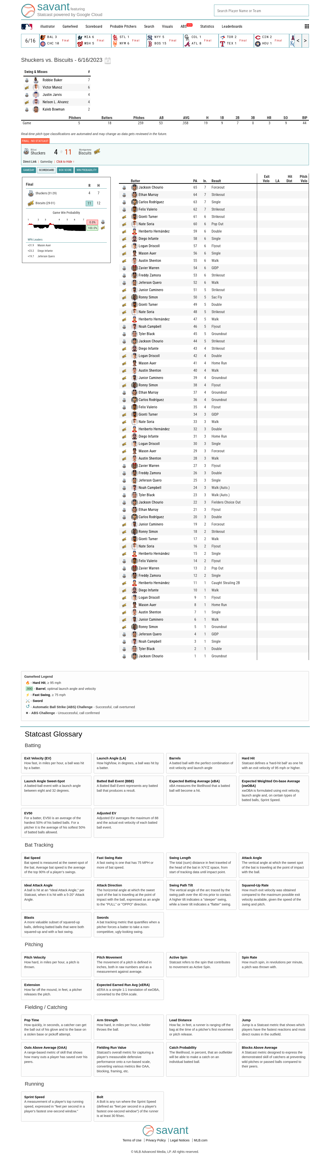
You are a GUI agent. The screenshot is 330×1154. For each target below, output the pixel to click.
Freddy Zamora (154, 275)
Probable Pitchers (123, 26)
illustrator (47, 26)
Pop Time (31, 1020)
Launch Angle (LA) (111, 758)
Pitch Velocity (35, 957)
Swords (103, 917)
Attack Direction (109, 885)
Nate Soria (151, 224)
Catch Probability (182, 1047)
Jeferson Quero (154, 282)
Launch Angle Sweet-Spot (44, 781)
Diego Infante (153, 238)
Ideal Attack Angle (38, 885)
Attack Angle (252, 858)
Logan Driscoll (153, 246)
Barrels (175, 758)
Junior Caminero (155, 290)
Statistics (207, 26)
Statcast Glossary (53, 734)
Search (149, 26)
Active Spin (178, 957)
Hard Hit (39, 683)
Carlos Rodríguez (155, 202)
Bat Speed (32, 858)
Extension (32, 985)
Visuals (167, 26)
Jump (246, 1020)
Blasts (29, 917)
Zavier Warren (153, 268)
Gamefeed (70, 26)
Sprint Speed (34, 1097)
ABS (186, 26)
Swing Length (180, 858)
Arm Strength (107, 1020)
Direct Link (30, 162)
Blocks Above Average (259, 1047)
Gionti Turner (152, 216)
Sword (38, 701)
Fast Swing (41, 695)
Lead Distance (180, 1020)
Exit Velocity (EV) (37, 758)
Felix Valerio (152, 209)
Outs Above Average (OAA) (45, 1047)
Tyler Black (151, 334)
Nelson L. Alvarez (56, 102)
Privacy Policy (156, 1140)
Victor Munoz (52, 87)
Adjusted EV (106, 813)
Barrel (41, 689)
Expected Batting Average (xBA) (194, 781)
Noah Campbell (154, 326)
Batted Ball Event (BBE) (115, 781)
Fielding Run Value (111, 1047)
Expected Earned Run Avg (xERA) (123, 985)
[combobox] (261, 10)
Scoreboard (93, 26)
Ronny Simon (152, 297)
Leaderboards (232, 26)
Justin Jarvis (52, 94)
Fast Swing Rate (109, 858)
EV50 (28, 813)
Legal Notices (180, 1140)
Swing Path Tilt (181, 885)
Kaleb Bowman (54, 109)
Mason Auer (152, 253)
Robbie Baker (52, 80)
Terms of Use (132, 1140)
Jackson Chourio (155, 187)
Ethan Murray (153, 194)
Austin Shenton (154, 260)
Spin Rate (249, 957)
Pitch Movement (109, 957)
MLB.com (200, 1140)
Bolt (100, 1097)
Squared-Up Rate (255, 885)
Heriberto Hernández (158, 231)
